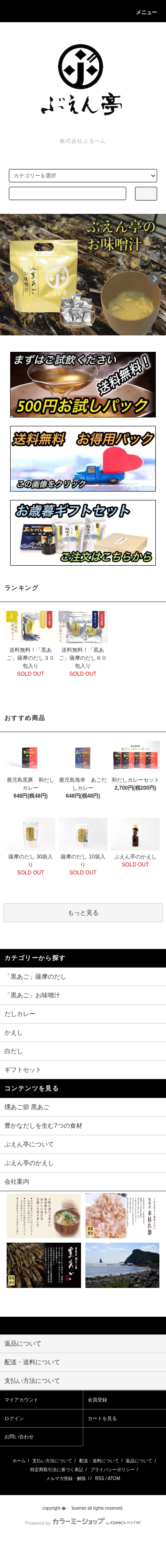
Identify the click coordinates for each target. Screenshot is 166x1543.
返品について (139, 1460)
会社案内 (16, 1181)
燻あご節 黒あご (27, 1106)
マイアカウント (21, 1399)
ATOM (114, 1478)
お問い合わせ (19, 1436)
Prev (11, 279)
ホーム (19, 1460)
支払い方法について (52, 1460)
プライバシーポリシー (112, 1469)
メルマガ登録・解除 (66, 1478)
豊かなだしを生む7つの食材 (43, 1125)
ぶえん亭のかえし (29, 1162)
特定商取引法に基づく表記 (56, 1469)
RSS (99, 1478)
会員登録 (97, 1399)
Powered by (83, 1523)
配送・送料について (99, 1460)
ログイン (14, 1418)
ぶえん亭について (29, 1144)
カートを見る (102, 1418)
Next (154, 279)
